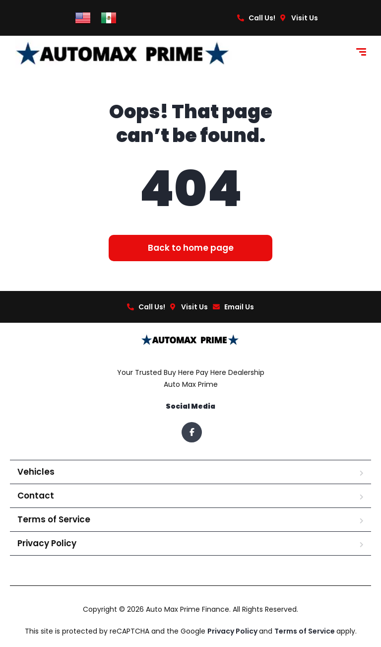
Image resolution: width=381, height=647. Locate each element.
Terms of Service (53, 519)
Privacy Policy (46, 543)
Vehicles (36, 472)
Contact (35, 496)
